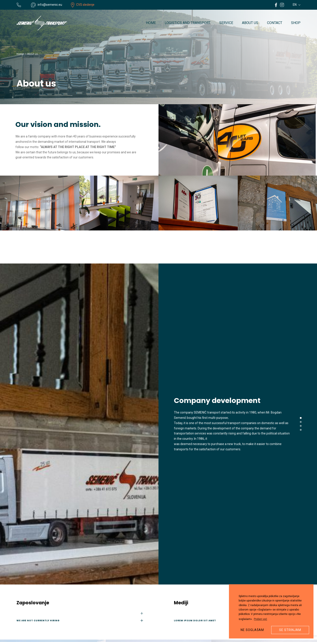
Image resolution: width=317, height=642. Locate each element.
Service (226, 23)
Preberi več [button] (260, 619)
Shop (295, 23)
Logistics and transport (187, 23)
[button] (301, 418)
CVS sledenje (82, 4)
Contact (274, 23)
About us (250, 23)
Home (151, 23)
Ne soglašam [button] (252, 630)
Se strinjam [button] (290, 630)
